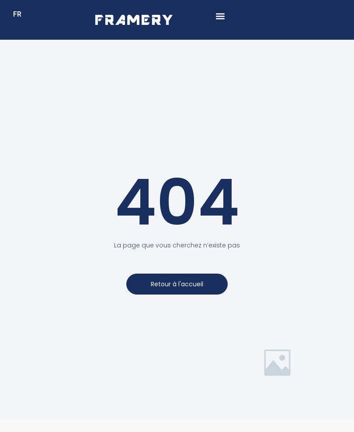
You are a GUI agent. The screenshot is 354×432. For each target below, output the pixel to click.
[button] (220, 16)
